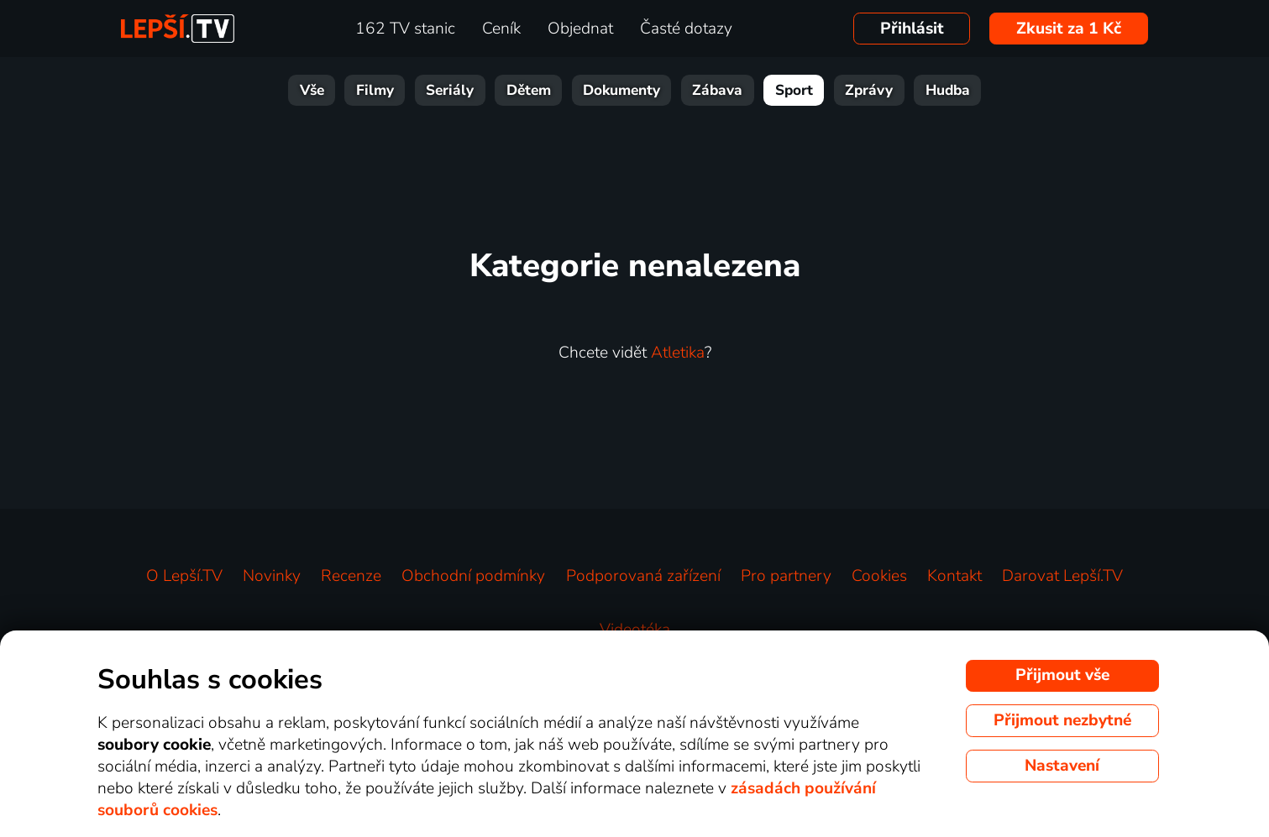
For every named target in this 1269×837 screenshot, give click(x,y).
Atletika (678, 353)
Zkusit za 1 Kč (1068, 28)
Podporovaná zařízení (643, 576)
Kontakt (954, 576)
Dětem (528, 90)
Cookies (879, 576)
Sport (794, 90)
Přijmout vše (1062, 675)
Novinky (272, 576)
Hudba (948, 90)
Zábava (717, 90)
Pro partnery (786, 576)
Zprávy (869, 90)
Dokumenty (621, 90)
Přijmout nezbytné (1062, 720)
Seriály (450, 90)
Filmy (375, 90)
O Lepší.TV (184, 576)
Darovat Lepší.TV (1062, 576)
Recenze (351, 576)
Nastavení (1062, 766)
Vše (312, 90)
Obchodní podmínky (473, 576)
